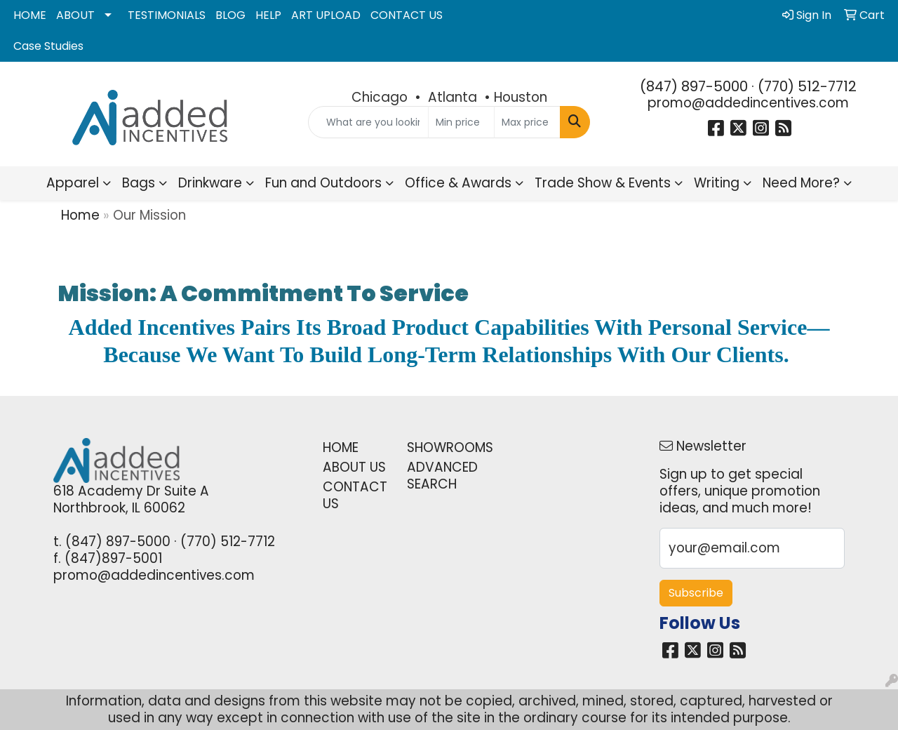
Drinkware (210, 182)
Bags (138, 182)
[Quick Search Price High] (527, 122)
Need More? (801, 182)
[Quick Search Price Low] (461, 122)
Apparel (72, 182)
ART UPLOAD (326, 15)
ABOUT (75, 15)
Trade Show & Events (603, 182)
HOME (29, 15)
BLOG (230, 15)
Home (80, 215)
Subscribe (696, 593)
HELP (268, 15)
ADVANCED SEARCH (440, 475)
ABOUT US (354, 467)
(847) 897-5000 (694, 86)
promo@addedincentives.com (748, 102)
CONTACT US (406, 15)
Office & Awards (458, 182)
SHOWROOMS (440, 447)
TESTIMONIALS (167, 15)
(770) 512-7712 (807, 86)
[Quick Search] (368, 122)
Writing (716, 182)
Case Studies (48, 46)
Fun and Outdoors (323, 182)
